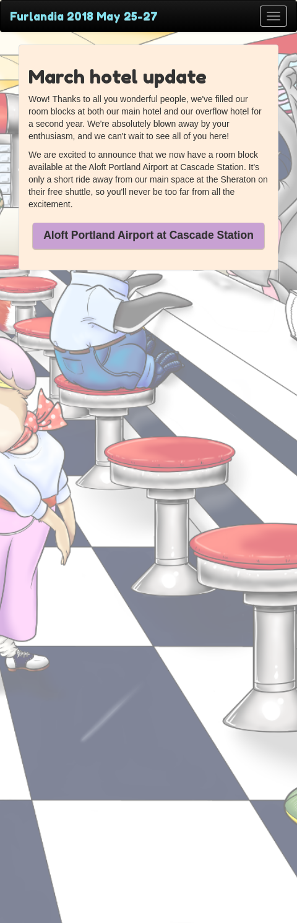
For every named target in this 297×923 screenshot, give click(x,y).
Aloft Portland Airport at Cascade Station (148, 235)
